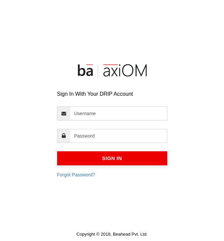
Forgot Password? (76, 174)
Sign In (112, 158)
